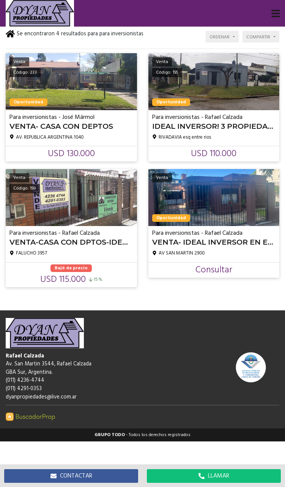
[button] (275, 13)
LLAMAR (213, 476)
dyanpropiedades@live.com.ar (41, 397)
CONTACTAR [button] (71, 476)
